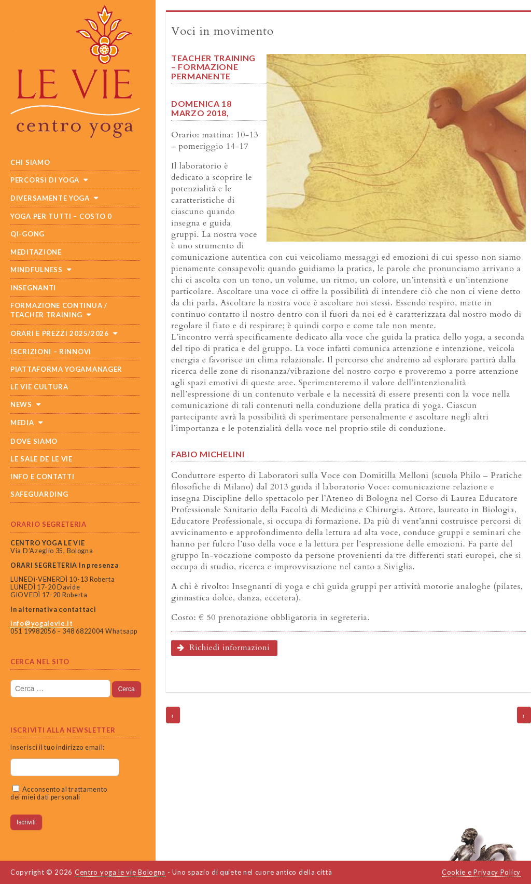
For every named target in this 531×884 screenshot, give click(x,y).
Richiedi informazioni (223, 647)
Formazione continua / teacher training (58, 310)
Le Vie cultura (39, 387)
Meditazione (36, 252)
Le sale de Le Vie (41, 459)
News (21, 404)
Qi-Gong (27, 234)
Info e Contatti (42, 476)
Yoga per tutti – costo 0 (61, 216)
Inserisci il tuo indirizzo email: (57, 747)
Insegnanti (33, 288)
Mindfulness (36, 269)
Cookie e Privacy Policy (481, 872)
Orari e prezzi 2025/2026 (59, 333)
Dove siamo (34, 441)
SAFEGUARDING (39, 494)
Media (22, 422)
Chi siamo (30, 162)
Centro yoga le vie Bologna (120, 872)
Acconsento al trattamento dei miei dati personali (58, 793)
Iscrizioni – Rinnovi (50, 351)
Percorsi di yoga (44, 180)
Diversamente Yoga (50, 198)
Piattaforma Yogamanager (66, 369)
